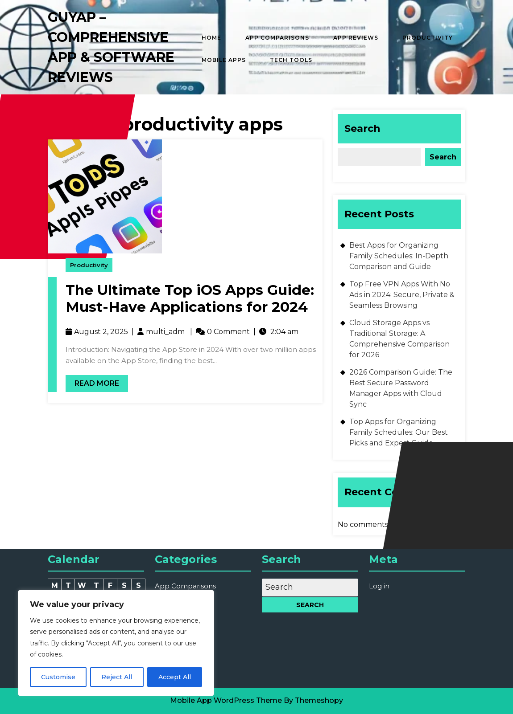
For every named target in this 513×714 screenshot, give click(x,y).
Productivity (427, 37)
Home (211, 37)
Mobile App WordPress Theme (226, 700)
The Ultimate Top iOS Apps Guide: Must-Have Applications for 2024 (190, 298)
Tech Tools (291, 60)
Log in (379, 586)
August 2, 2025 (101, 331)
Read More (92, 381)
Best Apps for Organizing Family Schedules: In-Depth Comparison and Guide (398, 256)
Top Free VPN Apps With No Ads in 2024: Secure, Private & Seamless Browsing (402, 295)
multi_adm (165, 331)
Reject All (116, 677)
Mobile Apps (224, 60)
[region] (116, 643)
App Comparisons (277, 37)
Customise (58, 677)
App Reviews (355, 37)
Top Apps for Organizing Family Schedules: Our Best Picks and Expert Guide (398, 432)
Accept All (174, 677)
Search (362, 128)
